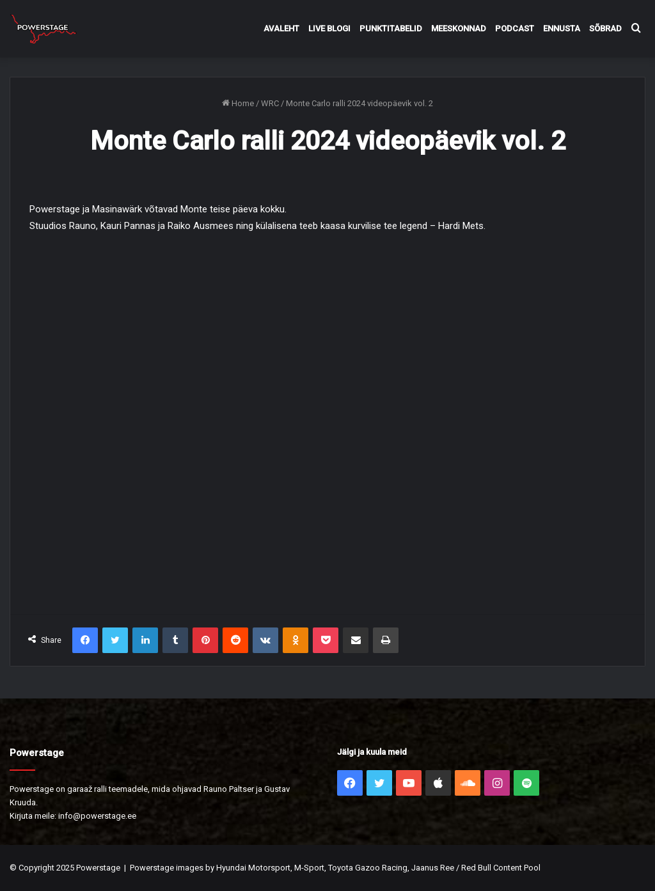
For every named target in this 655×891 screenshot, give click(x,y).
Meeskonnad (458, 28)
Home (238, 103)
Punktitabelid (390, 28)
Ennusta (561, 28)
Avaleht (281, 28)
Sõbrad (605, 28)
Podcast (514, 28)
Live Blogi (329, 28)
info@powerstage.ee (97, 816)
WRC (270, 103)
